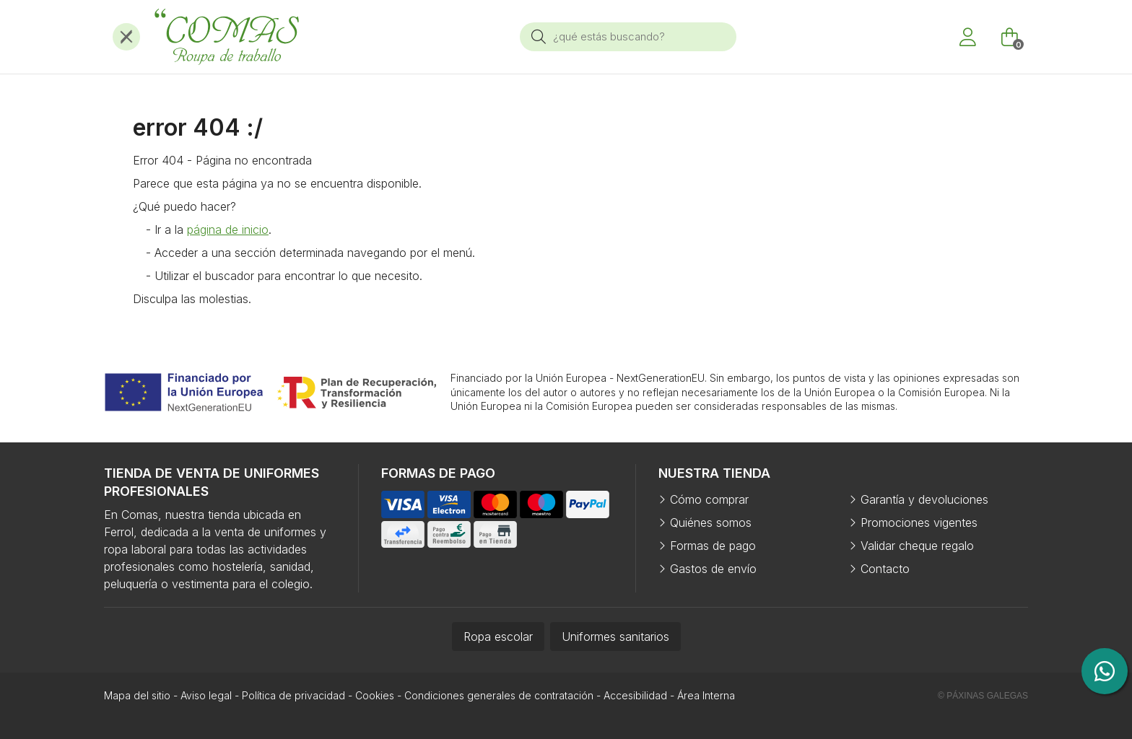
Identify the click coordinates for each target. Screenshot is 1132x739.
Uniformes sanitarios (615, 636)
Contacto (885, 568)
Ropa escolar (498, 636)
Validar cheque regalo (917, 545)
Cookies (374, 695)
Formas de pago (713, 545)
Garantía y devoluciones (924, 499)
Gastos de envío (713, 568)
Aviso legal (206, 695)
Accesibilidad (635, 695)
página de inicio (228, 229)
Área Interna (706, 695)
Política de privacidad (293, 695)
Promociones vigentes (919, 522)
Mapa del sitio (137, 695)
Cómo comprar (709, 499)
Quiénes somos (711, 522)
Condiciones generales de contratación (498, 695)
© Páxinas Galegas (983, 696)
